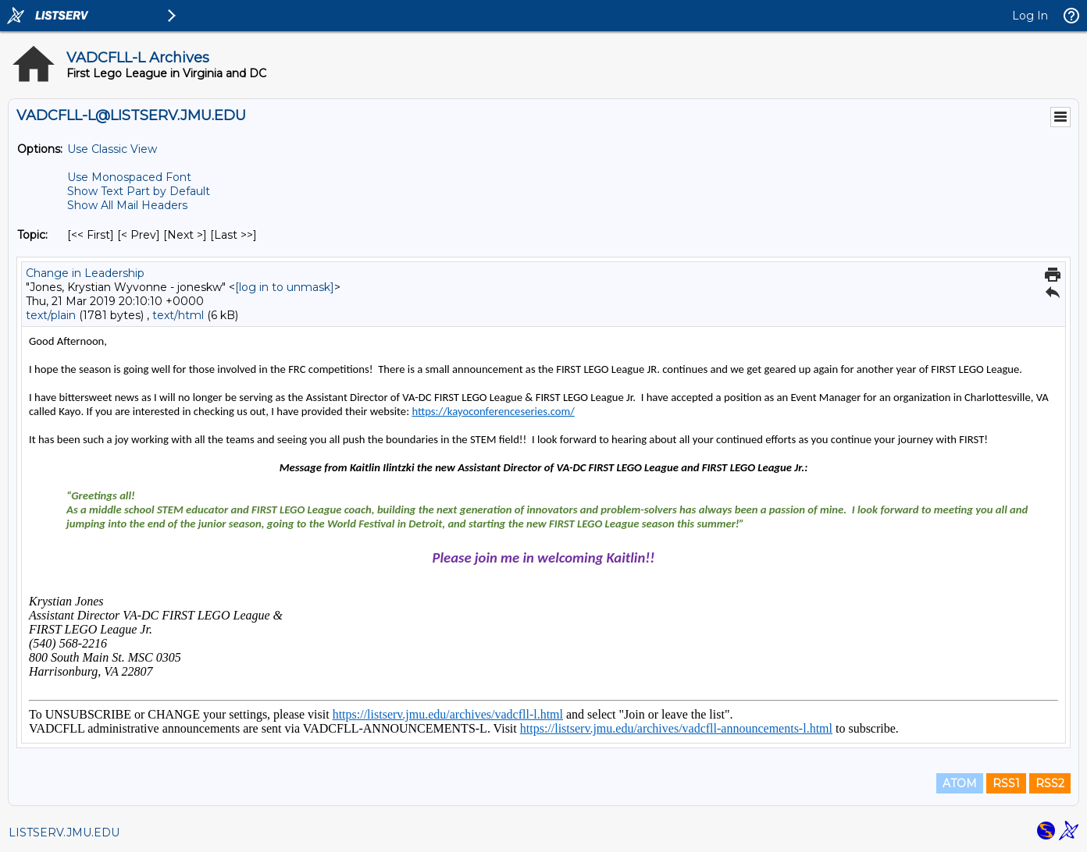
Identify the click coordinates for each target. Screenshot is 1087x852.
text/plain (51, 315)
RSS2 (1049, 783)
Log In (1030, 16)
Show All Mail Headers (127, 205)
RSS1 (1006, 783)
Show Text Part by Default (138, 191)
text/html (178, 315)
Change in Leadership (85, 273)
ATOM (960, 783)
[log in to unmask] (284, 287)
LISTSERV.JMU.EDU (64, 832)
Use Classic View (112, 149)
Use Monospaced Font (129, 177)
